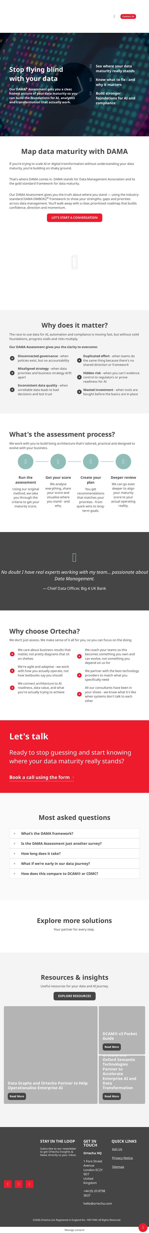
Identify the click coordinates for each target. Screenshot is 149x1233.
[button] (114, 16)
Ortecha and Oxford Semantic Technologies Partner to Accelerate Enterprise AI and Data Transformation (119, 1071)
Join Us (117, 1149)
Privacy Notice (122, 1158)
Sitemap (118, 1167)
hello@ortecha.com (97, 1203)
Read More (17, 1096)
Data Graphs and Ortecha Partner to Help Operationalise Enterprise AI (48, 1085)
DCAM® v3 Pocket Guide (120, 1036)
